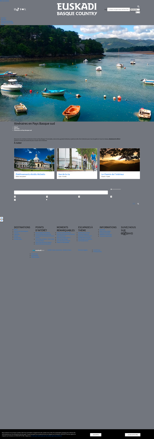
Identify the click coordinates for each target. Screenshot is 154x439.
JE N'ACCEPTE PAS (133, 435)
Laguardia (16, 234)
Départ (16, 127)
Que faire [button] (3, 19)
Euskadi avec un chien (84, 232)
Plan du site (34, 254)
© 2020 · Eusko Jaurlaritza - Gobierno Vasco (59, 250)
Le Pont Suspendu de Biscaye (43, 234)
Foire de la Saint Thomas (63, 240)
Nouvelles (102, 229)
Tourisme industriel (83, 234)
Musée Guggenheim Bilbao (42, 232)
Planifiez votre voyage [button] (7, 23)
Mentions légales (83, 250)
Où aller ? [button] (3, 18)
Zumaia (16, 236)
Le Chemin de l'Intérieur (112, 174)
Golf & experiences (83, 240)
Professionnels (97, 251)
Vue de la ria (64, 174)
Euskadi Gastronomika (84, 237)
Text (105, 9)
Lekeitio (16, 233)
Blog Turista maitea (105, 231)
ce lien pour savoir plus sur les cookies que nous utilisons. (46, 436)
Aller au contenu (4, 1)
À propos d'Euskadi (105, 233)
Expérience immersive (106, 234)
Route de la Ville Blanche (85, 236)
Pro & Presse (96, 250)
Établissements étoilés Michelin (30, 174)
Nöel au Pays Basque (62, 239)
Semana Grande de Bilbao (64, 232)
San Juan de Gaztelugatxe (21, 231)
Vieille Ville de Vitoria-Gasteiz (43, 242)
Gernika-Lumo (18, 239)
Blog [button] (2, 24)
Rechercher (135, 10)
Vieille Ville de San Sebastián (43, 244)
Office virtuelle (35, 257)
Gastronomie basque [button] (7, 21)
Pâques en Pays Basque (63, 242)
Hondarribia (17, 237)
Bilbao (16, 229)
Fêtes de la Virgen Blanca (63, 237)
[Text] (118, 9)
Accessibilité (34, 255)
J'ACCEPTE (96, 435)
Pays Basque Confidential (85, 239)
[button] (138, 6)
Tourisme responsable (106, 236)
